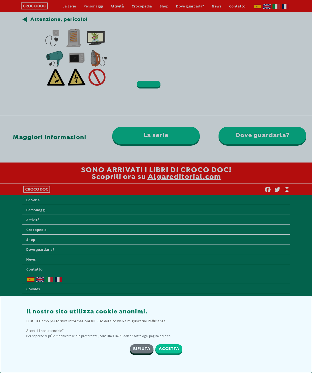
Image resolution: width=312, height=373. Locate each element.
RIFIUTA (141, 349)
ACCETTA (169, 349)
